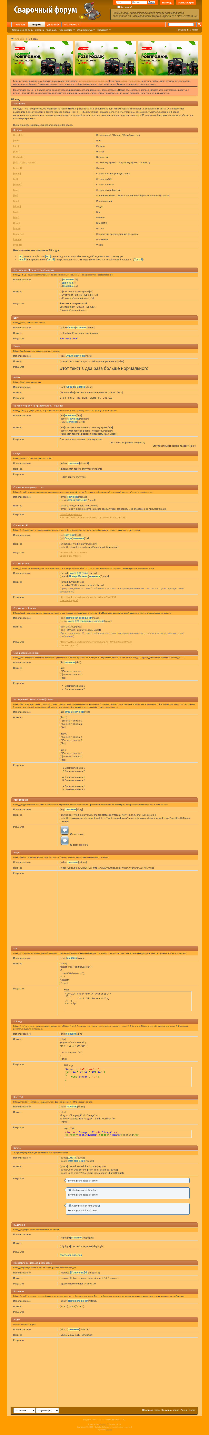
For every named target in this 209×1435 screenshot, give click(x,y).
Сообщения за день (22, 30)
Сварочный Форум (70, 555)
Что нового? (71, 24)
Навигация (102, 30)
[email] (17, 173)
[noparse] (18, 233)
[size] (16, 146)
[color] (16, 140)
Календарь (51, 30)
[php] (16, 217)
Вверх (192, 1409)
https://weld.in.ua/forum (73, 552)
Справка (39, 30)
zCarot (109, 1429)
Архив (184, 1409)
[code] (16, 211)
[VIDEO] (17, 244)
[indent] (17, 167)
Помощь (167, 2)
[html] (16, 222)
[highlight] (18, 156)
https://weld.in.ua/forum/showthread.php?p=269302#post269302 (96, 641)
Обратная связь (151, 1409)
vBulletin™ (104, 1424)
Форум (36, 24)
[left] (15, 162)
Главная (20, 24)
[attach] (17, 239)
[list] (15, 195)
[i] (19, 135)
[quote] (17, 228)
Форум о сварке (170, 1409)
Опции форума (84, 30)
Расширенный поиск (187, 29)
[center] (32, 162)
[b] (14, 135)
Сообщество (65, 30)
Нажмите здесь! (69, 600)
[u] (22, 135)
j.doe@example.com (71, 514)
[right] (23, 162)
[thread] (17, 184)
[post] (16, 189)
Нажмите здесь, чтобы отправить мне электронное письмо (93, 517)
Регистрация (186, 2)
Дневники (53, 24)
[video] (17, 206)
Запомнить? (124, 7)
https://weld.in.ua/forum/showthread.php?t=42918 (88, 597)
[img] (16, 200)
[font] (16, 151)
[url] (15, 178)
